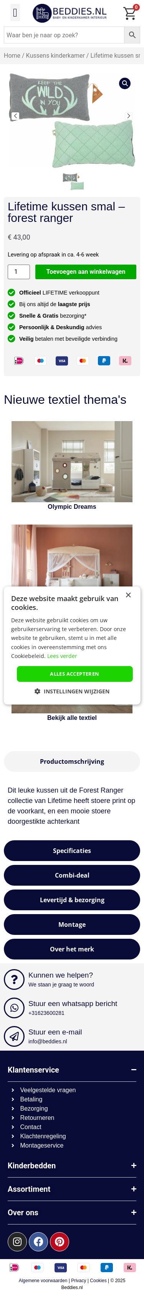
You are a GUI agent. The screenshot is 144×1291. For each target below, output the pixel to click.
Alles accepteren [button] (74, 673)
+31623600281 (46, 1013)
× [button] (128, 595)
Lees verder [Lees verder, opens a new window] (62, 656)
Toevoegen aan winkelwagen (86, 271)
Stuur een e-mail (55, 1032)
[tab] (72, 761)
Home (12, 55)
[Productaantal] (19, 272)
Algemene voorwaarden (43, 1280)
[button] (15, 12)
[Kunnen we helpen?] (14, 979)
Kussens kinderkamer (55, 55)
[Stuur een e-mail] (14, 1036)
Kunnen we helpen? (60, 975)
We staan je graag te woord (61, 984)
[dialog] (71, 645)
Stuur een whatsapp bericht (72, 1003)
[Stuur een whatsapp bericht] (14, 1008)
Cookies (98, 1280)
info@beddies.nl (47, 1041)
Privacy (78, 1280)
